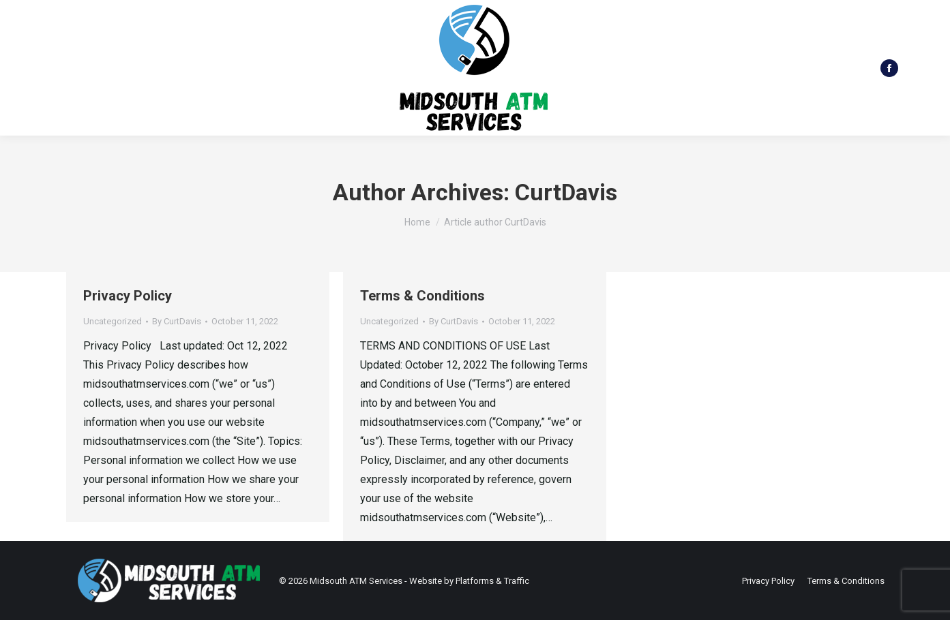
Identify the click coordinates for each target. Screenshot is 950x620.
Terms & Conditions (422, 296)
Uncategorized (112, 321)
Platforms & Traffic (492, 581)
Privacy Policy (127, 296)
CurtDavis (566, 192)
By (176, 321)
